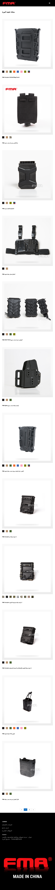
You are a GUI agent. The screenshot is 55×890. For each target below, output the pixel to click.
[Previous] (21, 809)
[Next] (33, 809)
